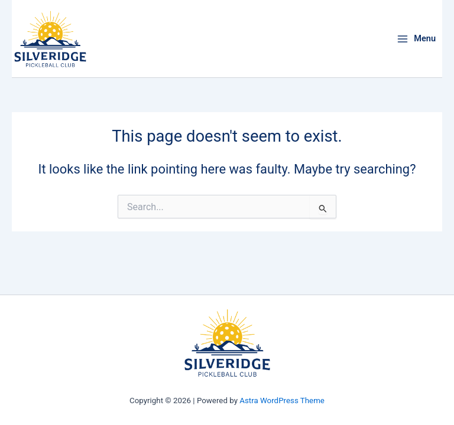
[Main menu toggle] (416, 38)
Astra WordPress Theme (282, 400)
